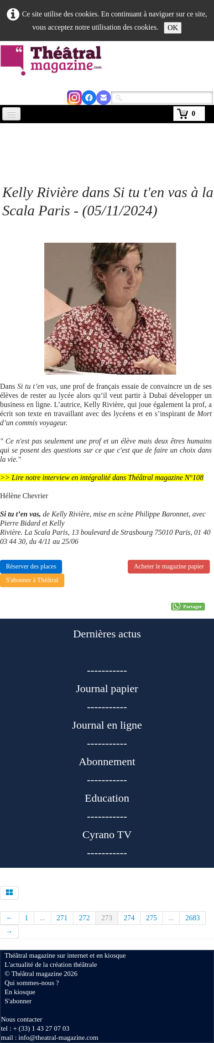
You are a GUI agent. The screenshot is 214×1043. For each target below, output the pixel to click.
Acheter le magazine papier (169, 566)
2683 (192, 918)
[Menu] (11, 113)
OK (172, 27)
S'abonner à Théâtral (32, 580)
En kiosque (20, 992)
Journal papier (107, 688)
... (42, 918)
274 (129, 918)
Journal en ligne (107, 725)
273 (106, 918)
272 (84, 918)
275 (151, 918)
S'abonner (18, 1001)
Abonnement (107, 761)
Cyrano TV (106, 834)
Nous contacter (21, 1019)
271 (62, 918)
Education (107, 798)
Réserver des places (31, 566)
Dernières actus (107, 634)
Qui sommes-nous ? (32, 982)
